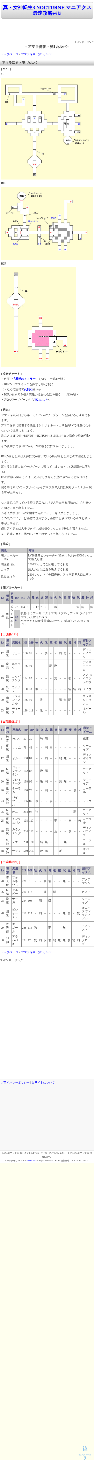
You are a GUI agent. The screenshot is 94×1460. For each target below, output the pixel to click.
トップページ (9, 54)
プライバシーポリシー (15, 1082)
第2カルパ (40, 399)
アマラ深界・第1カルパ (36, 54)
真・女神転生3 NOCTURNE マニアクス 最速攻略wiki (47, 10)
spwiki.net (31, 1160)
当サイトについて (43, 1082)
